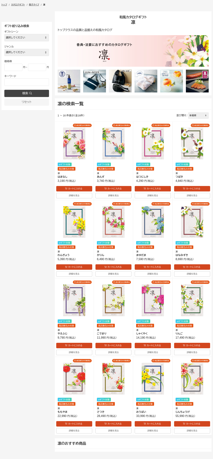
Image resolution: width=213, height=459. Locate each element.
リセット (26, 102)
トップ (4, 4)
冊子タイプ (34, 4)
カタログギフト (18, 4)
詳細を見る (74, 195)
